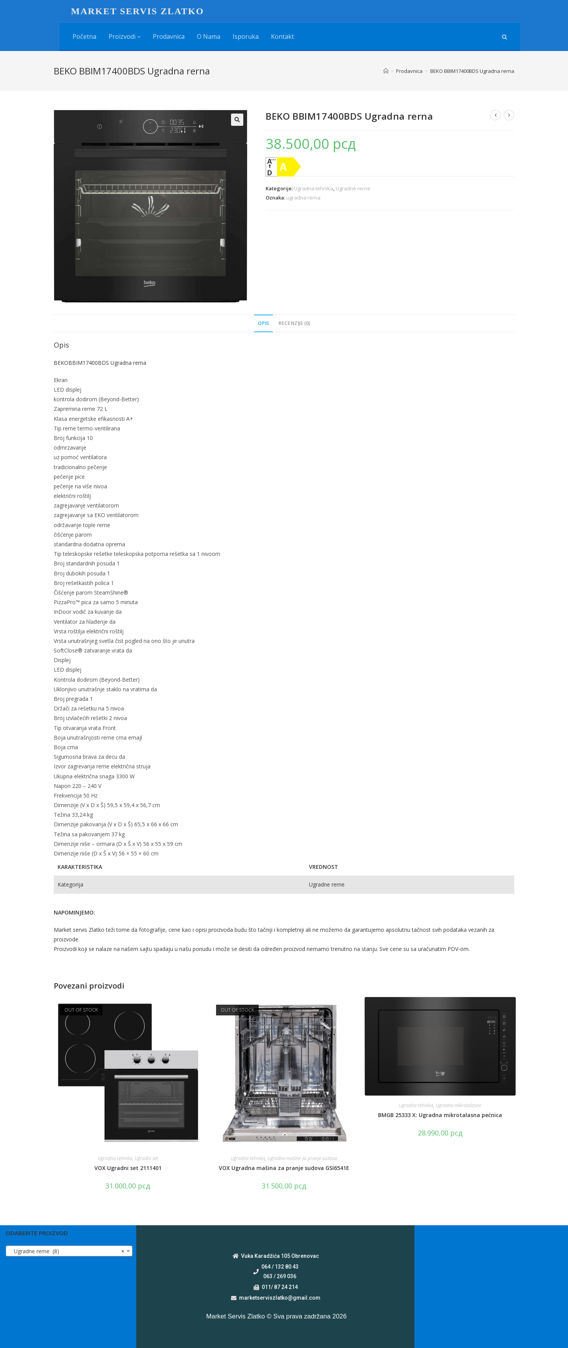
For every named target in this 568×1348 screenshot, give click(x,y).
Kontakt (282, 36)
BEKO (61, 362)
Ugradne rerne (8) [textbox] (66, 1251)
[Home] (385, 71)
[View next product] (509, 115)
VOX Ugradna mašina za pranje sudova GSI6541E (284, 1168)
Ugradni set (146, 1158)
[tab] (263, 323)
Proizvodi (124, 36)
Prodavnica (169, 36)
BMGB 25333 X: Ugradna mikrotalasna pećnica (440, 1115)
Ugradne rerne (353, 188)
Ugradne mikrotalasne (458, 1105)
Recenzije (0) (294, 323)
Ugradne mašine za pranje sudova (302, 1158)
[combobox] (69, 1251)
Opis (263, 323)
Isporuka (246, 36)
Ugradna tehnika (313, 188)
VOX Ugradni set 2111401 (128, 1168)
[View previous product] (495, 115)
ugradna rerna (303, 197)
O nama (208, 36)
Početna (84, 36)
